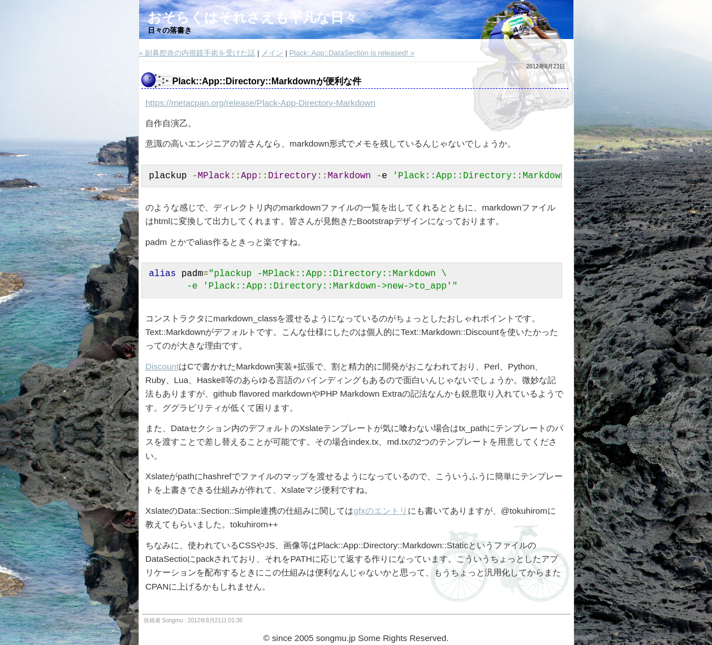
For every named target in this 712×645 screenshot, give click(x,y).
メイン (272, 53)
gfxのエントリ (380, 510)
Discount (162, 366)
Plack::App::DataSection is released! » (352, 53)
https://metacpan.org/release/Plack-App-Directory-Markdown (260, 103)
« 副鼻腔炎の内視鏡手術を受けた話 (197, 53)
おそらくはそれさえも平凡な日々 (252, 17)
